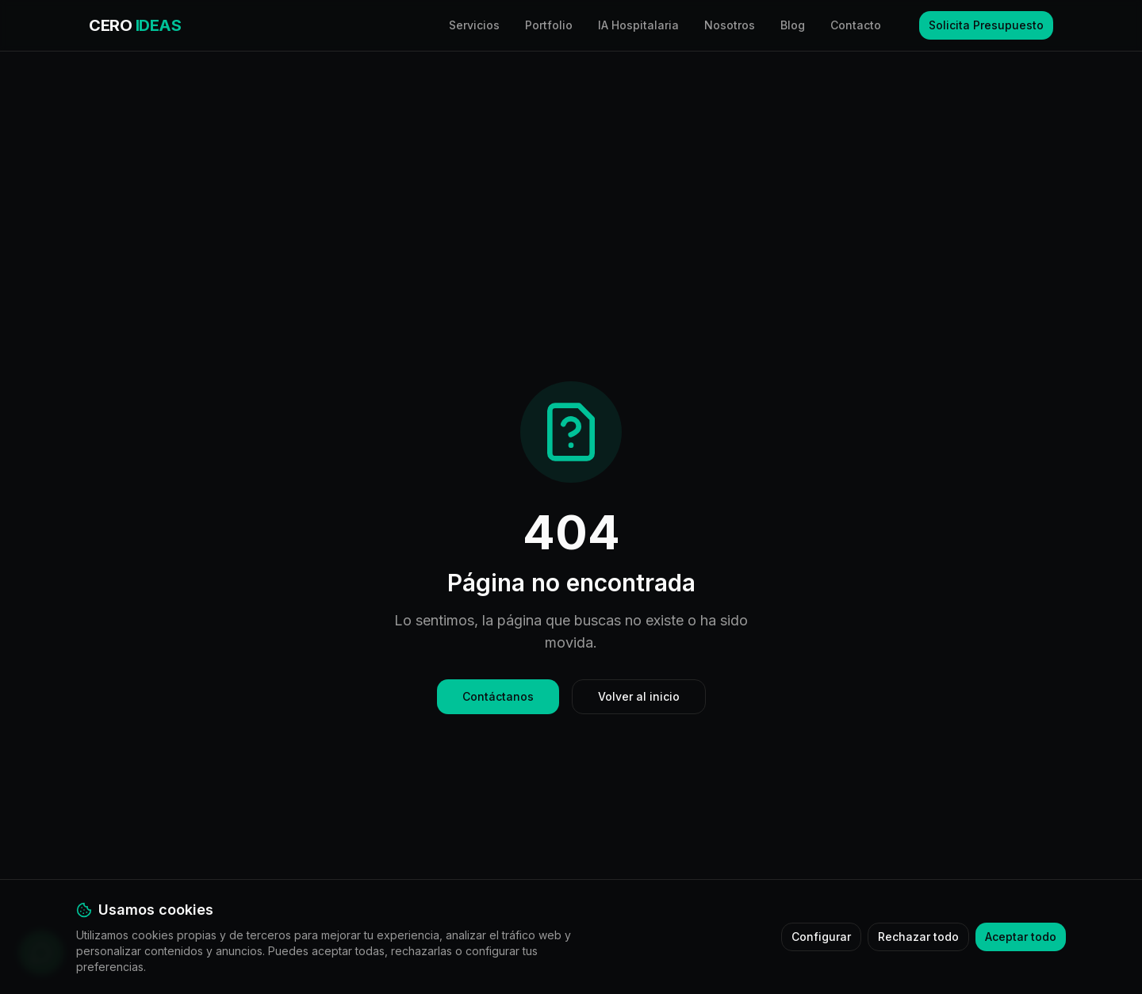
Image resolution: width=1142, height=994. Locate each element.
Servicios (474, 25)
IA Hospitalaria (638, 25)
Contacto (855, 25)
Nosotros (729, 25)
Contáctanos (498, 696)
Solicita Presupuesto (986, 25)
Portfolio (549, 25)
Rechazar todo (918, 936)
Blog (792, 25)
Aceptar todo (1020, 936)
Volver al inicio (639, 696)
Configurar (821, 936)
